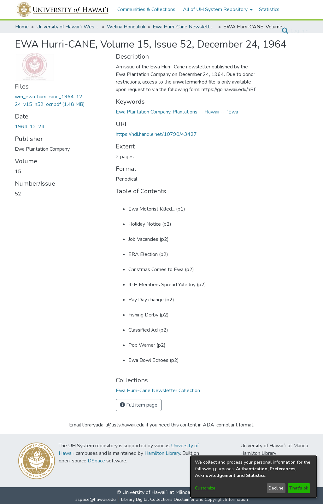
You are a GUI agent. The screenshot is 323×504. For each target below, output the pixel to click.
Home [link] (22, 26)
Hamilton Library (162, 453)
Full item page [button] (138, 405)
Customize (205, 488)
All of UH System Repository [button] (215, 9)
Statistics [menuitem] (269, 9)
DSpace (96, 460)
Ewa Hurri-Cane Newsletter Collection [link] (184, 26)
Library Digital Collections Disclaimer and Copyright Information (184, 499)
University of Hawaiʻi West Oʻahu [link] (67, 26)
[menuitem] (217, 9)
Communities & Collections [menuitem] (146, 9)
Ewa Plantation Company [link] (143, 111)
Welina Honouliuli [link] (126, 26)
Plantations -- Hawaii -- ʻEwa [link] (205, 111)
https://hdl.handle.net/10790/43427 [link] (156, 134)
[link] (158, 390)
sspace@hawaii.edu (95, 499)
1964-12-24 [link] (29, 126)
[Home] (63, 9)
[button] (285, 31)
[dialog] (254, 477)
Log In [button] (298, 30)
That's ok (298, 488)
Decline (276, 488)
